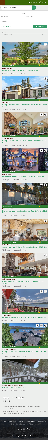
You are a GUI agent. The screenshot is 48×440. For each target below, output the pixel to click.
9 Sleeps (5, 413)
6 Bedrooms (13, 406)
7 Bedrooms (6, 406)
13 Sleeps (24, 411)
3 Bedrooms (37, 406)
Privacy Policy (33, 424)
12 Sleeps (31, 411)
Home (4, 422)
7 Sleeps (16, 413)
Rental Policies (31, 422)
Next (46, 56)
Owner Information (21, 424)
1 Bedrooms (12, 409)
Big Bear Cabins (12, 422)
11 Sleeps (37, 411)
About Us (22, 422)
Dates (24, 13)
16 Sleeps (5, 411)
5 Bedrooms (21, 406)
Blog (12, 424)
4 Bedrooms (29, 406)
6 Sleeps (22, 413)
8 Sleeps (10, 413)
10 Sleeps (43, 411)
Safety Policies (41, 422)
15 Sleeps (12, 411)
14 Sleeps (18, 411)
